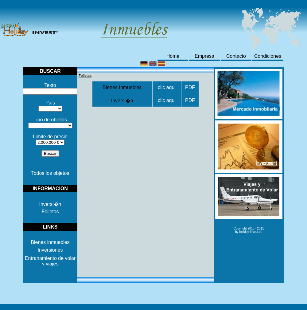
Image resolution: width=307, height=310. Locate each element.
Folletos (50, 211)
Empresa (204, 56)
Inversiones (50, 250)
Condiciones (267, 56)
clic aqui (167, 87)
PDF (190, 87)
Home (173, 56)
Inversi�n (50, 204)
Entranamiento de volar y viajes (50, 261)
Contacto (236, 56)
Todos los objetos (50, 173)
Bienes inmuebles (50, 242)
